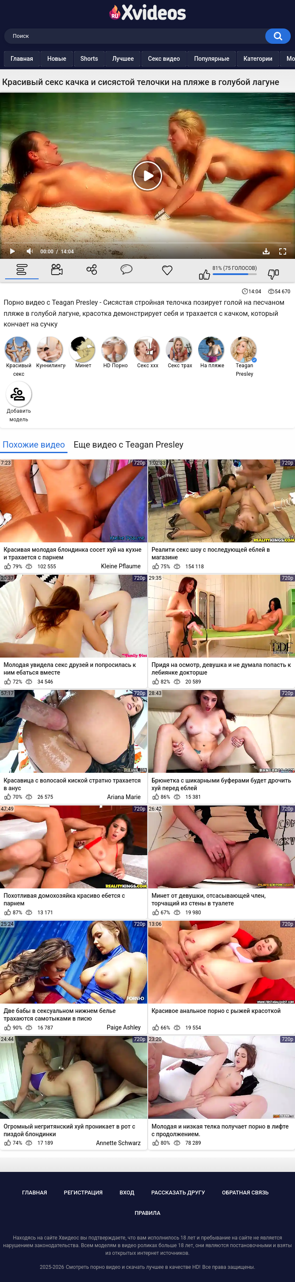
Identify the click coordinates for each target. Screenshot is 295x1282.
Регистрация (83, 1192)
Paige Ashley (124, 1027)
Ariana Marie (123, 797)
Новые (73, 58)
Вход (127, 1192)
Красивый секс (18, 357)
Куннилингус (51, 353)
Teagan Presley (243, 357)
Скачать (266, 251)
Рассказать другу (178, 1192)
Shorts (106, 58)
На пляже (211, 353)
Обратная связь (245, 1192)
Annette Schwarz (118, 1143)
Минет (82, 353)
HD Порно (114, 353)
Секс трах (179, 353)
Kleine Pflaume (120, 566)
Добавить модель (18, 402)
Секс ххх (146, 353)
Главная (39, 58)
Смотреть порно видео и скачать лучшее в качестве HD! (133, 1267)
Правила (147, 1213)
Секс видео (181, 58)
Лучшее (140, 58)
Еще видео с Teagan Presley (128, 445)
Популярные (228, 58)
